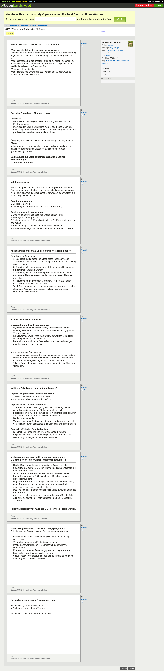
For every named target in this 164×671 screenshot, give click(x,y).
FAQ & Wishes (21, 1)
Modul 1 (105, 63)
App (13, 1)
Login (159, 5)
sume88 (111, 45)
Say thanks (9, 33)
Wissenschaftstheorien (38, 25)
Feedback (33, 1)
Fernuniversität (118, 53)
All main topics (11, 25)
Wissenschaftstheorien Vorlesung (118, 61)
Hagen (108, 55)
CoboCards (5, 1)
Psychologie (23, 25)
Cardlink (84, 44)
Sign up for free (144, 5)
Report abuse (107, 79)
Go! (119, 19)
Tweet (102, 31)
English (159, 1)
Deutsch (124, 668)
